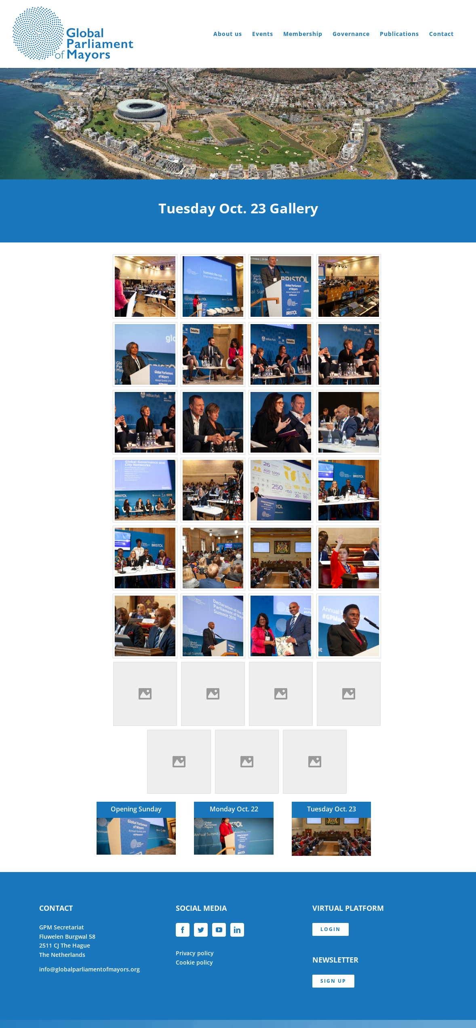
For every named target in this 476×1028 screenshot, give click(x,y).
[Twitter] (201, 930)
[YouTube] (219, 930)
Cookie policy (194, 962)
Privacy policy (195, 953)
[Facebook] (183, 930)
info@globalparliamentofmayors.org (89, 969)
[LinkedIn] (237, 930)
